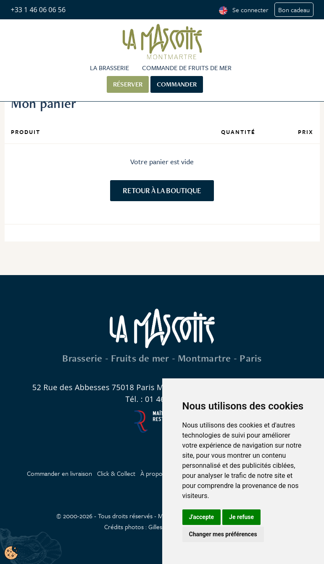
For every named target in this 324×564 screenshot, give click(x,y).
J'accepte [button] (201, 517)
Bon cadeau (294, 9)
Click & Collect (116, 473)
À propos (152, 473)
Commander (177, 84)
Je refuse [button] (241, 517)
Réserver (127, 84)
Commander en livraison (59, 473)
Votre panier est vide (162, 161)
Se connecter (250, 9)
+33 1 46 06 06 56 (38, 9)
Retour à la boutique (162, 190)
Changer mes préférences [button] (223, 534)
